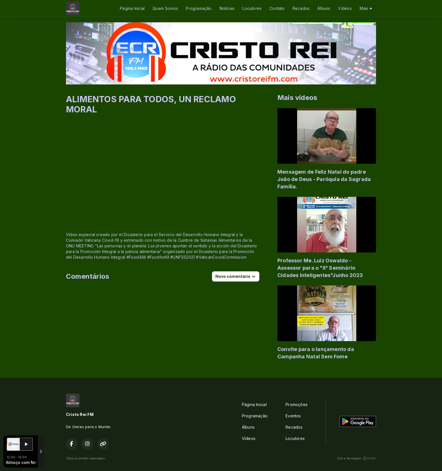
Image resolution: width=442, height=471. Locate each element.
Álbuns (323, 8)
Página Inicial (132, 8)
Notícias (227, 8)
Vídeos (345, 8)
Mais (366, 8)
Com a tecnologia (356, 458)
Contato (276, 8)
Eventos (293, 415)
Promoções (297, 404)
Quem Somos (165, 8)
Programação (198, 8)
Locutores (252, 8)
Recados (301, 8)
